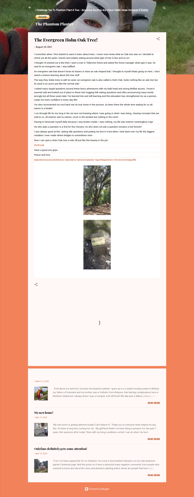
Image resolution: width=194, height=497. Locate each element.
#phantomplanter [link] (86, 159)
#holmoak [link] (39, 145)
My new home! (43, 413)
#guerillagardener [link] (104, 159)
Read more (154, 403)
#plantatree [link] (70, 159)
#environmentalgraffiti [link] (125, 159)
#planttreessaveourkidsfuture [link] (49, 159)
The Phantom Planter (54, 23)
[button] (158, 39)
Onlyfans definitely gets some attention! (60, 449)
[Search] (164, 8)
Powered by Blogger (97, 489)
